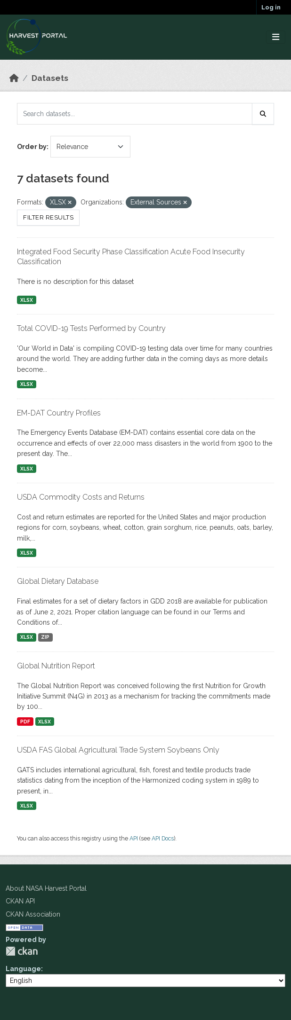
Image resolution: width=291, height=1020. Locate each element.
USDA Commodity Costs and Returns (81, 497)
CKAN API (20, 901)
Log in (271, 7)
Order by (32, 146)
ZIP (45, 637)
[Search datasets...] (134, 114)
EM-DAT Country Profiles (59, 412)
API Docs (163, 838)
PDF (25, 721)
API (133, 838)
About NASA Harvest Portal (46, 888)
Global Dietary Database (57, 581)
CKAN (22, 951)
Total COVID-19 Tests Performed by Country (91, 328)
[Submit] (263, 114)
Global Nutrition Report (56, 665)
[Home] (14, 78)
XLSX (26, 300)
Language (23, 969)
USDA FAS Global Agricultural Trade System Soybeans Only (118, 749)
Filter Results (48, 217)
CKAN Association (33, 914)
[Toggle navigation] (275, 37)
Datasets (50, 78)
